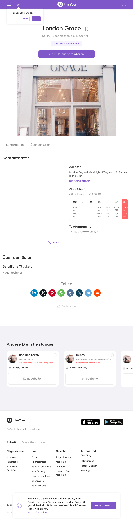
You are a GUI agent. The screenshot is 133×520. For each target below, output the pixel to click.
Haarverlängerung (41, 466)
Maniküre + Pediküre (13, 468)
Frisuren (35, 457)
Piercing (85, 470)
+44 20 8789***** (79, 232)
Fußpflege (12, 461)
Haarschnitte (38, 461)
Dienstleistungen (34, 442)
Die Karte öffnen (79, 180)
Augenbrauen (63, 457)
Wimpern (60, 466)
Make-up (61, 461)
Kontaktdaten (15, 144)
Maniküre (12, 457)
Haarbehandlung (40, 476)
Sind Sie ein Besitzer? (66, 43)
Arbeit (11, 442)
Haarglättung (38, 485)
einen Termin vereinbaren (66, 54)
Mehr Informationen (38, 512)
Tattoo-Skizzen (89, 465)
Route (53, 242)
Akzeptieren (103, 505)
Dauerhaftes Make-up (63, 473)
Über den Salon (41, 144)
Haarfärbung (38, 471)
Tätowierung (87, 461)
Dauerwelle (37, 481)
